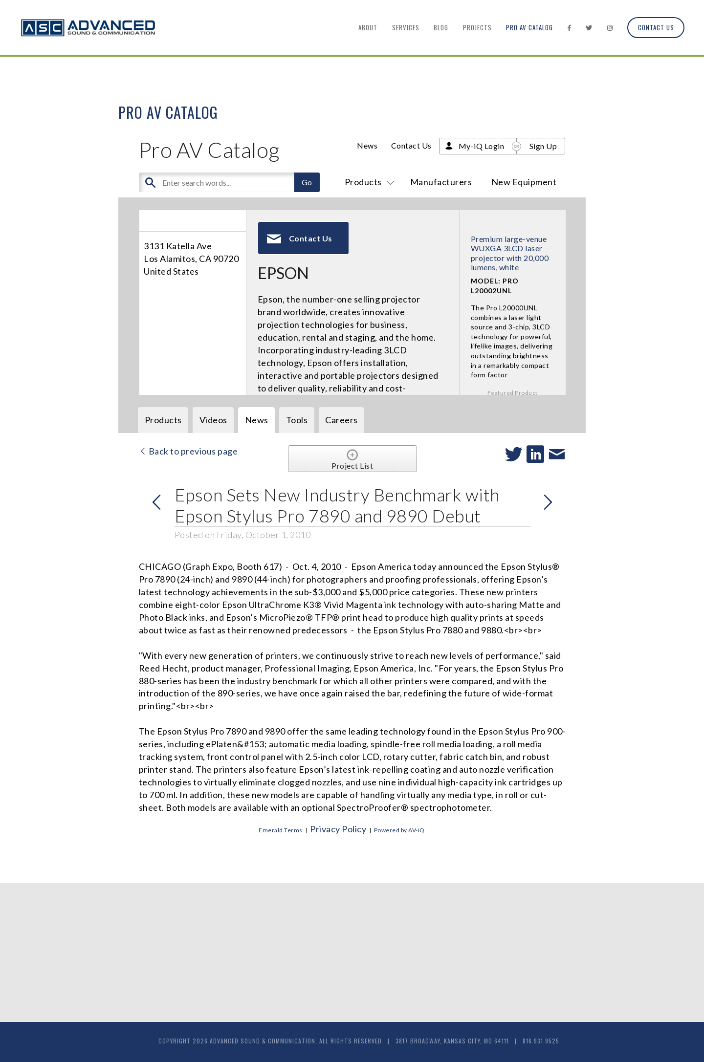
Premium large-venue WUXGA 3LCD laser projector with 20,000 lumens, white (510, 253)
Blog (441, 27)
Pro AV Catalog (529, 27)
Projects (477, 27)
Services (405, 27)
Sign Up (543, 146)
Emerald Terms (281, 830)
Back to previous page (188, 451)
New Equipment (524, 181)
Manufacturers (441, 181)
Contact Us (656, 27)
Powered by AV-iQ (399, 830)
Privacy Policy (338, 829)
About (367, 27)
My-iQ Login (482, 146)
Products (368, 181)
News (367, 145)
